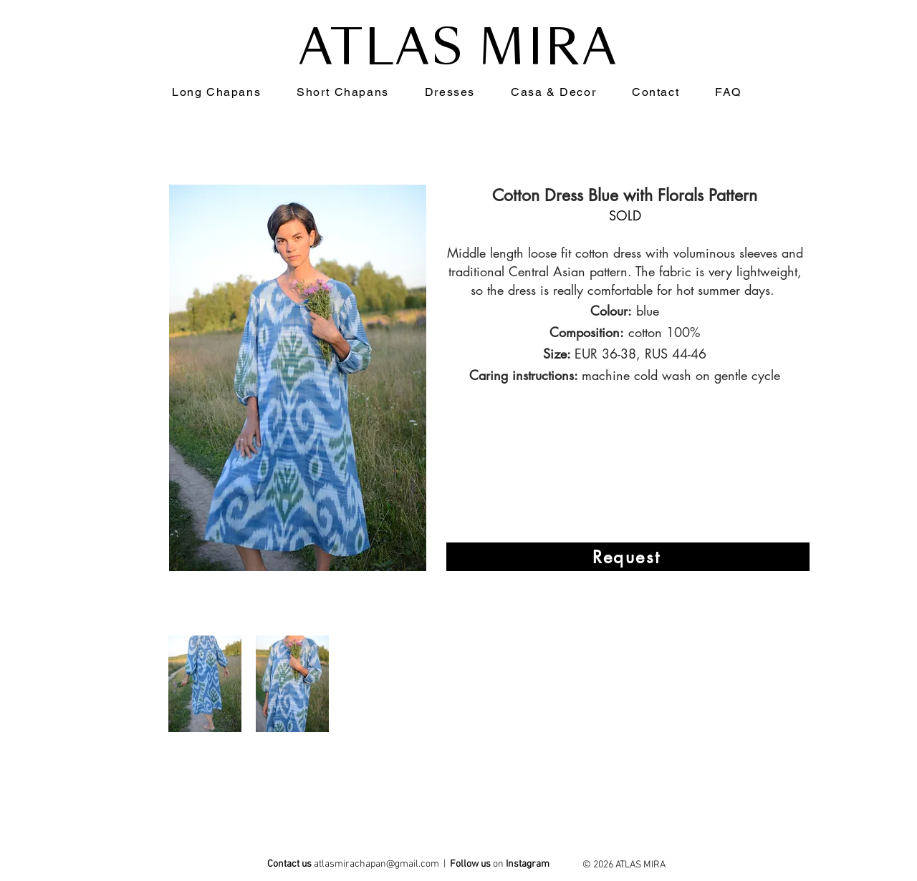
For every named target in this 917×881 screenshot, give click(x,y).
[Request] (628, 556)
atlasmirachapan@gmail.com (376, 864)
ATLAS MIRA (459, 47)
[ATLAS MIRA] (528, 866)
